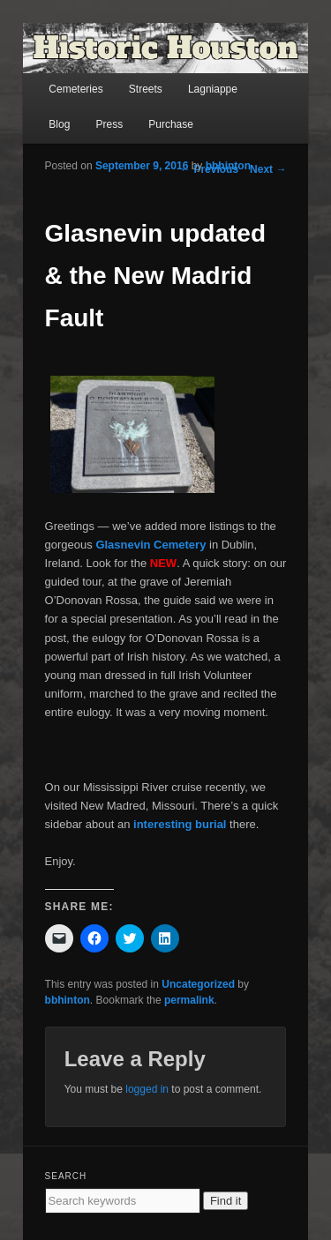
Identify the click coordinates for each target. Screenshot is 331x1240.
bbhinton (228, 166)
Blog (59, 124)
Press (109, 124)
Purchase (170, 124)
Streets (145, 89)
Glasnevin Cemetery (152, 544)
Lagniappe (212, 89)
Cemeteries (75, 89)
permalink (189, 1000)
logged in (147, 1089)
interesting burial (179, 824)
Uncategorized (198, 984)
